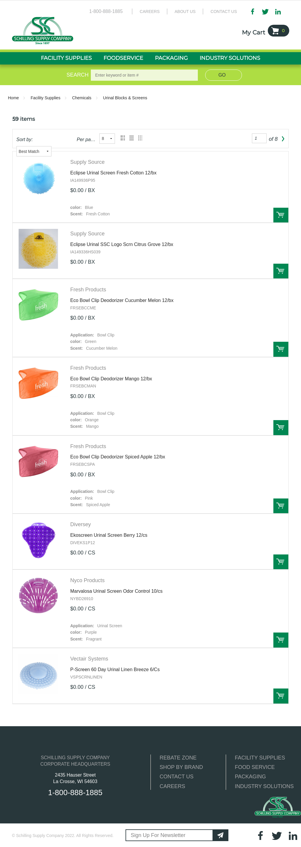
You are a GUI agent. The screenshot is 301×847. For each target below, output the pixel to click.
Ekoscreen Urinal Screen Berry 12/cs (108, 535)
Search (76, 75)
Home (13, 97)
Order (280, 215)
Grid (121, 138)
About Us (185, 11)
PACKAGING (250, 777)
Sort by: (24, 139)
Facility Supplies (45, 97)
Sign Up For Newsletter (158, 835)
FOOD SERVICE (255, 767)
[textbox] (144, 75)
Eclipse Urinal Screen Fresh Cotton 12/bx (113, 172)
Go (222, 74)
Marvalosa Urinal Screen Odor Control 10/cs (116, 591)
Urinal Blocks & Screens (125, 97)
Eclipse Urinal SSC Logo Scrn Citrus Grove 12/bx (121, 244)
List (130, 138)
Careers (150, 11)
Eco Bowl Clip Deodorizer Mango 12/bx (111, 378)
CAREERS (172, 786)
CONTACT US (176, 777)
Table (139, 138)
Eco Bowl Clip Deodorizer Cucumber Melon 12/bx (121, 300)
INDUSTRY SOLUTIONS (264, 786)
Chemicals (81, 97)
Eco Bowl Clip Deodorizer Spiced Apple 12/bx (117, 456)
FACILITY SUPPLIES (260, 758)
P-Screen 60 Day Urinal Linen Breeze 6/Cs (115, 669)
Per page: (86, 139)
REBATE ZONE (178, 758)
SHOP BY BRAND (181, 767)
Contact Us (223, 11)
